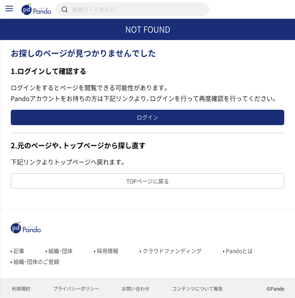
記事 (17, 250)
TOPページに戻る (147, 181)
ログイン (147, 117)
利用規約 (20, 288)
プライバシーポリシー (75, 288)
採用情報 (106, 250)
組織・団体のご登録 (35, 261)
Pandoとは (238, 250)
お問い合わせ (135, 288)
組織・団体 (59, 250)
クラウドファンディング (171, 250)
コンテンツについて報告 (197, 288)
